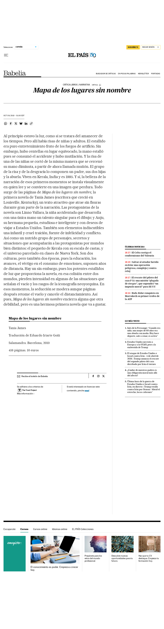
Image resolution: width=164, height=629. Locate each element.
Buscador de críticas (106, 74)
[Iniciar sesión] (150, 47)
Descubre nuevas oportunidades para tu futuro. (122, 558)
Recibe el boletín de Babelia (34, 376)
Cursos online (40, 529)
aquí (87, 390)
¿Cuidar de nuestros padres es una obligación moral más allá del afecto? (142, 373)
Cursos (24, 529)
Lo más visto (132, 321)
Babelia (15, 73)
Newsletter (143, 74)
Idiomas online (59, 529)
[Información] (100, 85)
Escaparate (10, 529)
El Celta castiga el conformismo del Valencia (139, 254)
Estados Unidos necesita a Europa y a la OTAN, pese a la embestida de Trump (141, 345)
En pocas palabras (126, 74)
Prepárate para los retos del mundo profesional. (93, 558)
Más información (25, 393)
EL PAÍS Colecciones (83, 529)
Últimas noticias (134, 247)
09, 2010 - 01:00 (14, 116)
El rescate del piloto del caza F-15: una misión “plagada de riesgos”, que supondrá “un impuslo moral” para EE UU (142, 282)
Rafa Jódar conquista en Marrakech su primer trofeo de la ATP (142, 296)
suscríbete (133, 47)
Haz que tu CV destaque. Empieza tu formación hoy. (149, 558)
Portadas (155, 74)
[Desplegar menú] (6, 55)
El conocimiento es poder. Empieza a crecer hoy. (54, 568)
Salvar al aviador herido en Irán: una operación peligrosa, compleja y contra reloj (142, 267)
